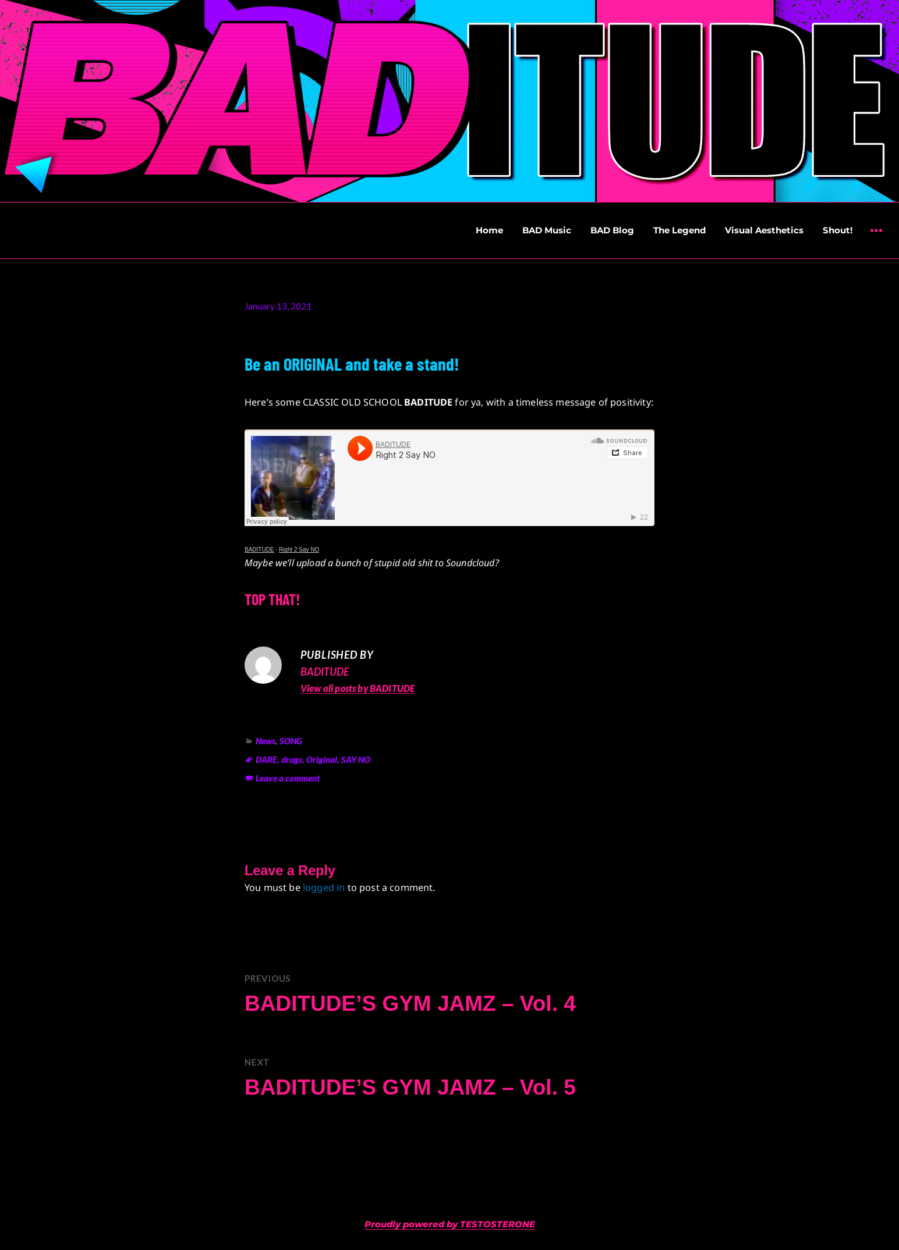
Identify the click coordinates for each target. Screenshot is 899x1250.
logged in (324, 887)
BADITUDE (259, 549)
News (265, 741)
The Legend (679, 230)
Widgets (876, 239)
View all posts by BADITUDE (357, 688)
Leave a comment (288, 778)
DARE (266, 759)
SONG (290, 741)
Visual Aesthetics (764, 230)
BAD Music (546, 230)
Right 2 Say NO (299, 549)
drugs (291, 759)
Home (489, 230)
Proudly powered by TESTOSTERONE (449, 1224)
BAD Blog (612, 230)
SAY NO (355, 759)
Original (321, 759)
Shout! (837, 230)
